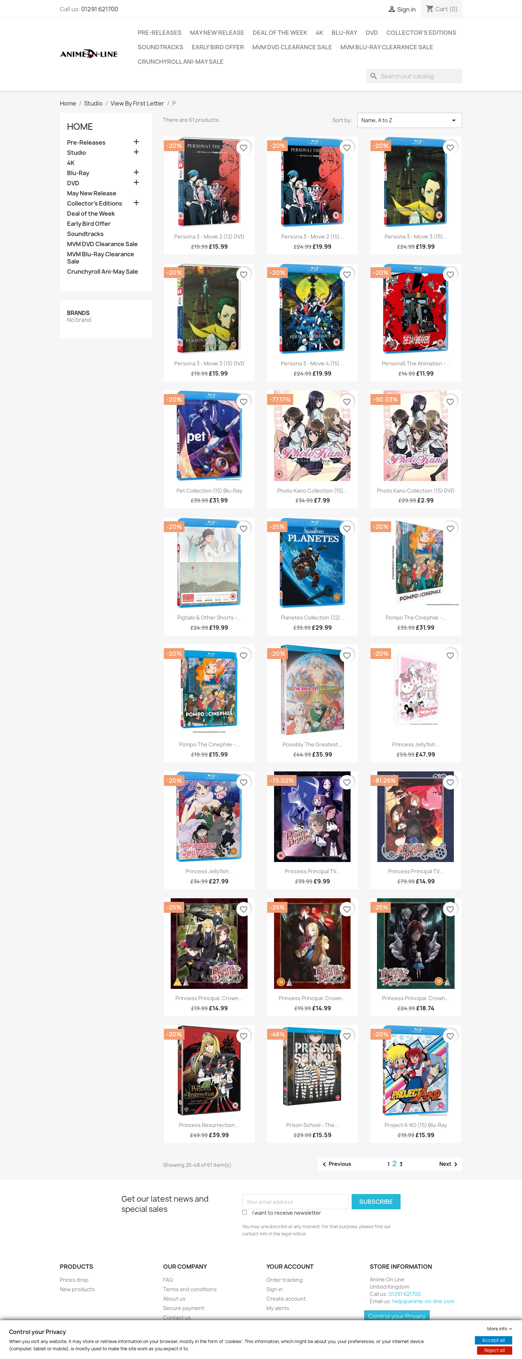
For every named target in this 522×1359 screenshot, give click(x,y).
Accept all (493, 1340)
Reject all (494, 1350)
